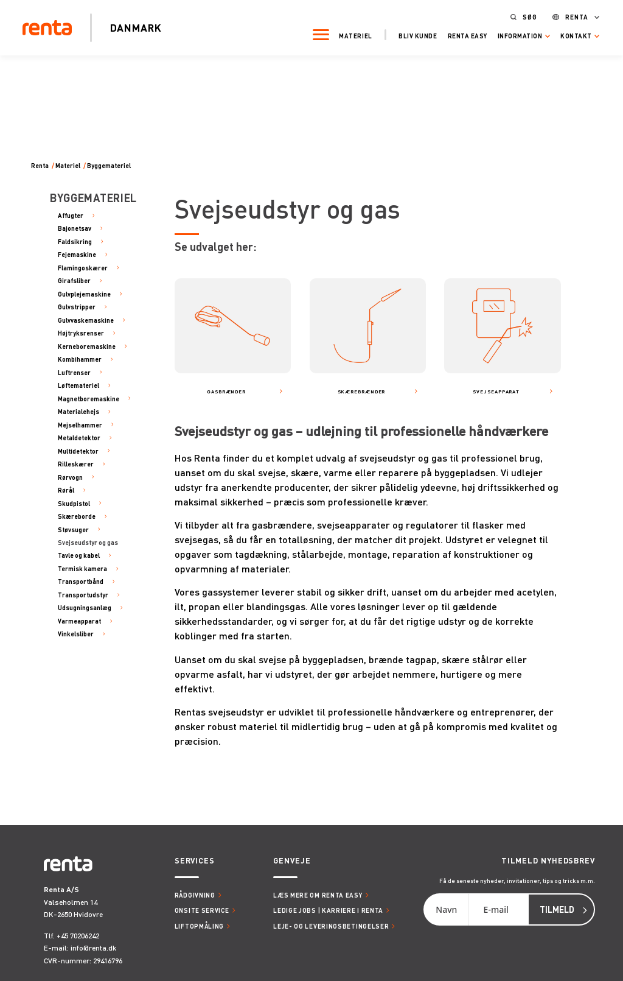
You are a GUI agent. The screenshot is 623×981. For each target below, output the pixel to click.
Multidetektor (78, 451)
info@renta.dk (93, 947)
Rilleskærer (76, 463)
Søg (525, 15)
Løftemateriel (78, 385)
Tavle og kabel (79, 555)
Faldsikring (75, 241)
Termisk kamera (82, 568)
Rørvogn (70, 477)
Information (515, 34)
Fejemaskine (77, 254)
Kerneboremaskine (87, 346)
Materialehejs (78, 411)
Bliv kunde (413, 34)
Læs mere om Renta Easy (317, 895)
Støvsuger (73, 529)
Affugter (70, 215)
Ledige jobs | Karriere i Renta (328, 910)
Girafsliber (74, 280)
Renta (572, 15)
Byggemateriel (109, 165)
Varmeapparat (79, 620)
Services (195, 860)
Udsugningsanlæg (84, 607)
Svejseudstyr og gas (88, 542)
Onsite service (202, 910)
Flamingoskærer (83, 267)
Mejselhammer (80, 424)
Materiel (352, 34)
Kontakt (572, 34)
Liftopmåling (199, 926)
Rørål (66, 490)
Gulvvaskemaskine (86, 320)
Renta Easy (463, 34)
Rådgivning (195, 895)
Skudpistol (74, 503)
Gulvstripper (77, 306)
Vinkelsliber (76, 633)
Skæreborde (77, 516)
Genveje (291, 860)
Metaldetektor (79, 437)
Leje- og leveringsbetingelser (331, 926)
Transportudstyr (83, 594)
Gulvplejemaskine (84, 293)
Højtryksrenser (81, 332)
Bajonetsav (74, 228)
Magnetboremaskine (88, 398)
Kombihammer (80, 359)
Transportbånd (80, 581)
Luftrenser (74, 372)
